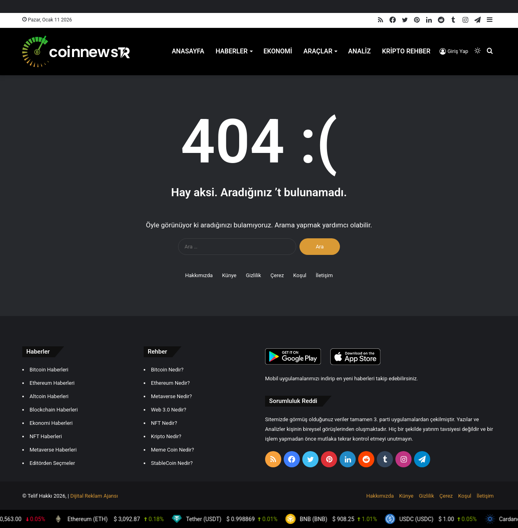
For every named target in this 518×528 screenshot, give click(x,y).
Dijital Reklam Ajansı (94, 496)
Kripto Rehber (406, 51)
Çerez (277, 275)
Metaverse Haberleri (53, 450)
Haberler (232, 51)
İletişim (324, 275)
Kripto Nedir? (166, 436)
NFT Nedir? (164, 423)
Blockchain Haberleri (54, 410)
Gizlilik (253, 275)
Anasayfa (188, 51)
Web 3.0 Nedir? (168, 410)
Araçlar (318, 51)
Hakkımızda (198, 275)
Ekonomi (277, 51)
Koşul (299, 275)
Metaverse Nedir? (171, 396)
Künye (229, 275)
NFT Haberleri (46, 436)
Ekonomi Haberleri (51, 423)
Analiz (359, 51)
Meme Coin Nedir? (172, 450)
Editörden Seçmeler (52, 463)
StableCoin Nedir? (172, 463)
